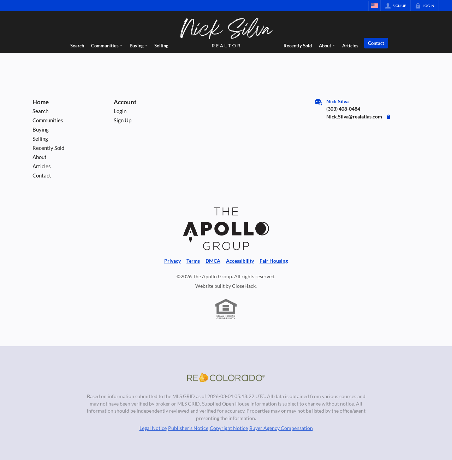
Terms (193, 261)
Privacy (172, 261)
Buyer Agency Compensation (281, 428)
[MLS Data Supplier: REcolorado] (226, 377)
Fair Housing (274, 261)
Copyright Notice (229, 428)
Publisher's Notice (188, 428)
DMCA (213, 261)
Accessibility (240, 261)
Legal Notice (153, 428)
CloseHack (244, 286)
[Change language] (375, 6)
